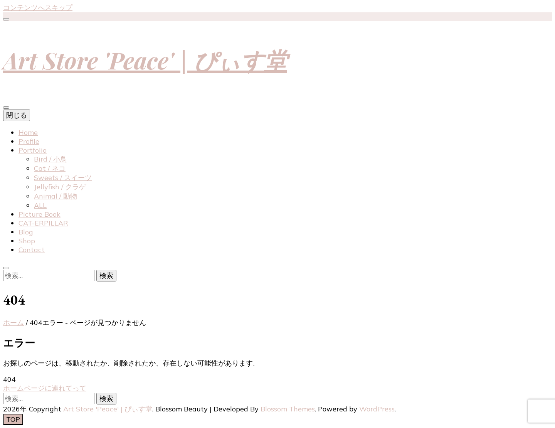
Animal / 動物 (55, 196)
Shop (26, 240)
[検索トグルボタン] (6, 268)
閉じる (16, 115)
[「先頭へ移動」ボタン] (13, 419)
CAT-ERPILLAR (43, 223)
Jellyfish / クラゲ (60, 186)
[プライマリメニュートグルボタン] (6, 107)
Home (28, 132)
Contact (31, 249)
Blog (25, 231)
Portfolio (32, 150)
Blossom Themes (288, 408)
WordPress (377, 408)
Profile (28, 141)
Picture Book (39, 214)
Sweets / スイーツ (63, 177)
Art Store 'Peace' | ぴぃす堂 (145, 59)
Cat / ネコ (50, 168)
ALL (40, 205)
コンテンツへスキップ (37, 7)
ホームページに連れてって (44, 388)
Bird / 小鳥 (50, 159)
